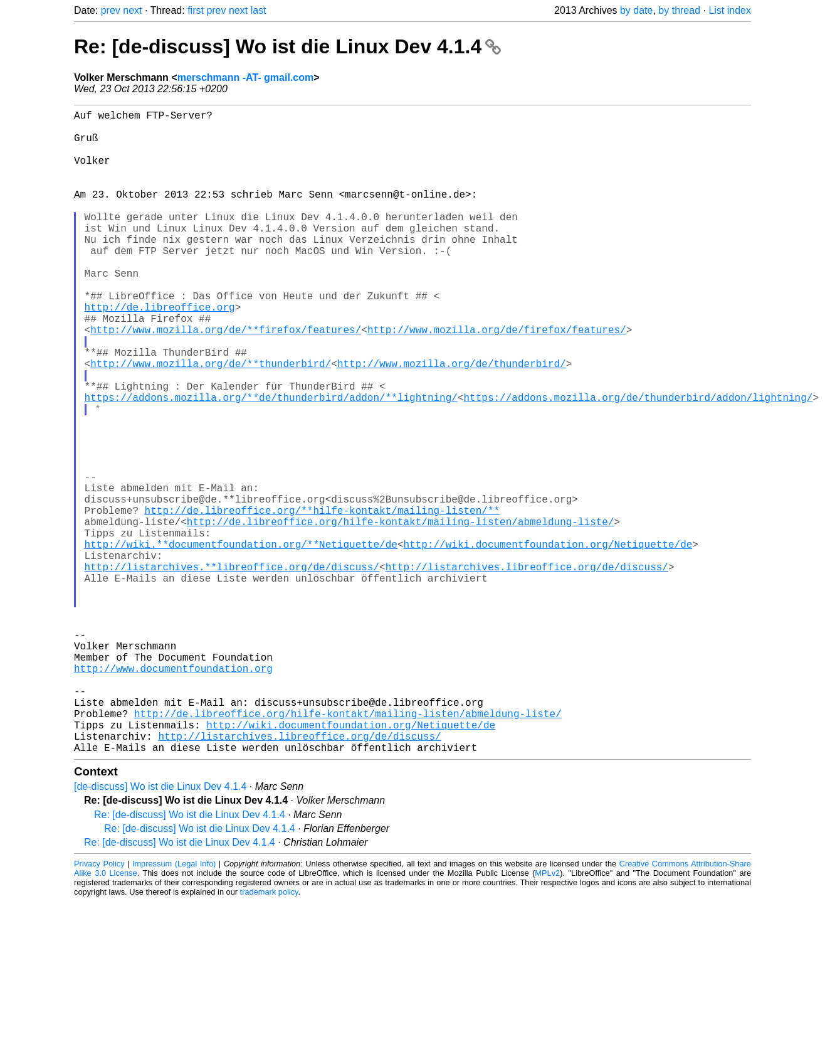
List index (729, 10)
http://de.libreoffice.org (160, 352)
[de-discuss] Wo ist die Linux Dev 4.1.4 (160, 929)
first (195, 10)
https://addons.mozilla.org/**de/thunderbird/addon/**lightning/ (271, 462)
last (258, 10)
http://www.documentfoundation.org (173, 794)
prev (110, 10)
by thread (679, 10)
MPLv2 (547, 1016)
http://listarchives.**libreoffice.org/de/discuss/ (232, 669)
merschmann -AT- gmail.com (245, 77)
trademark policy (269, 1035)
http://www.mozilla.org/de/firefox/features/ (496, 379)
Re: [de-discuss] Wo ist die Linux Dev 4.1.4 (287, 46)
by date (636, 10)
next (132, 10)
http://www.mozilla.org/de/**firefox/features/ (225, 379)
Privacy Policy (99, 1006)
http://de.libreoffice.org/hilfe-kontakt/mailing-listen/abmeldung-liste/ (400, 614)
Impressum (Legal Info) (174, 1006)
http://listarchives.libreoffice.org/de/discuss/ (527, 669)
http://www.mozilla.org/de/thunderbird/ (451, 421)
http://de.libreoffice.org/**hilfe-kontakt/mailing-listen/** (322, 600)
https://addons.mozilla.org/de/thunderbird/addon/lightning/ (637, 462)
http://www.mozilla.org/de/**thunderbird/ (210, 421)
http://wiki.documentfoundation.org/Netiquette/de (547, 642)
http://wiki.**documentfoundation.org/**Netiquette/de (241, 642)
